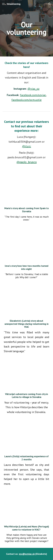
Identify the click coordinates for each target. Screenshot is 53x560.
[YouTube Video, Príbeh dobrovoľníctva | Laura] (26, 438)
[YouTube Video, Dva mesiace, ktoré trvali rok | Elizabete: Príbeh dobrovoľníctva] (26, 302)
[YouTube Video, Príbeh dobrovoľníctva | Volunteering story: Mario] (26, 188)
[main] (26, 28)
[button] (3, 4)
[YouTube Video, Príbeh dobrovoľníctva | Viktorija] (26, 374)
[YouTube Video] (26, 246)
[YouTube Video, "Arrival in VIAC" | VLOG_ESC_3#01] (26, 507)
